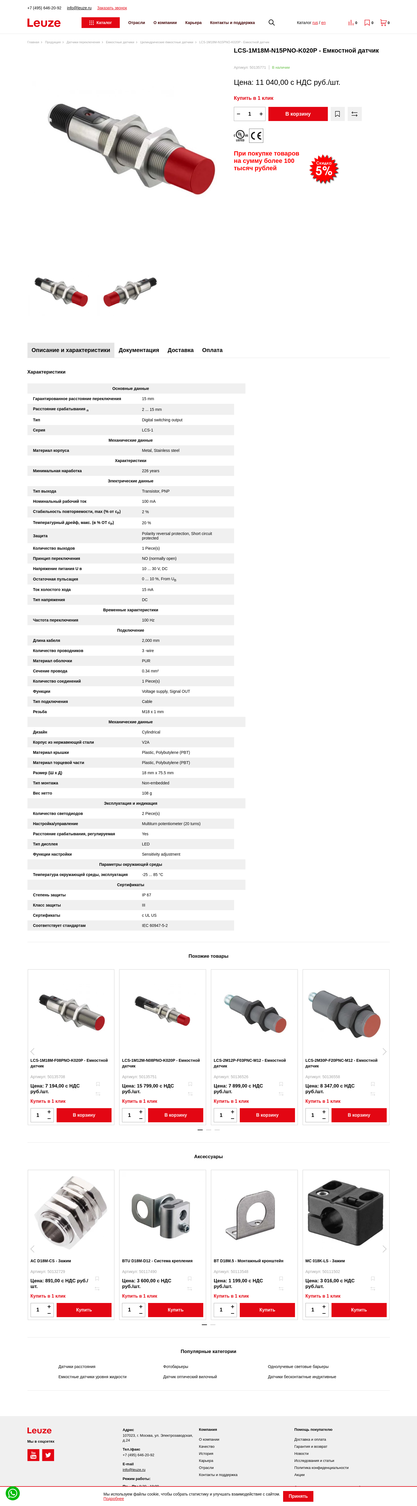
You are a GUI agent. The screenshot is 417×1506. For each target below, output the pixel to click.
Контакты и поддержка (232, 22)
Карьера (193, 22)
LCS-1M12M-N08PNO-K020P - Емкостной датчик (161, 1063)
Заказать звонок (112, 8)
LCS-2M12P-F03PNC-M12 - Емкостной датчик (250, 1063)
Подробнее (114, 1498)
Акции (299, 1475)
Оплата (212, 350)
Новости (301, 1453)
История (206, 1453)
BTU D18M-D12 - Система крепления (157, 1261)
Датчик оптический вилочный (190, 1377)
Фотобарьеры (175, 1366)
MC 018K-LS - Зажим (325, 1261)
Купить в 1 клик (253, 98)
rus (315, 22)
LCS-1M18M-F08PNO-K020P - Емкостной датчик (69, 1063)
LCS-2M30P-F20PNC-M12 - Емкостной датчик (341, 1063)
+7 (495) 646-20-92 (44, 8)
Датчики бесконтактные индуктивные (302, 1377)
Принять (298, 1496)
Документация (139, 350)
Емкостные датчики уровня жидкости (93, 1377)
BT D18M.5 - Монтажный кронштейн (248, 1261)
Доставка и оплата (310, 1439)
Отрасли (136, 22)
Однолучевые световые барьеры (298, 1366)
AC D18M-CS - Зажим (51, 1261)
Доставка (181, 350)
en (323, 22)
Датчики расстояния (77, 1366)
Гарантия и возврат (311, 1446)
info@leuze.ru (79, 8)
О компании (165, 22)
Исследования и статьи (314, 1460)
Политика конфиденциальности (321, 1468)
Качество (207, 1446)
